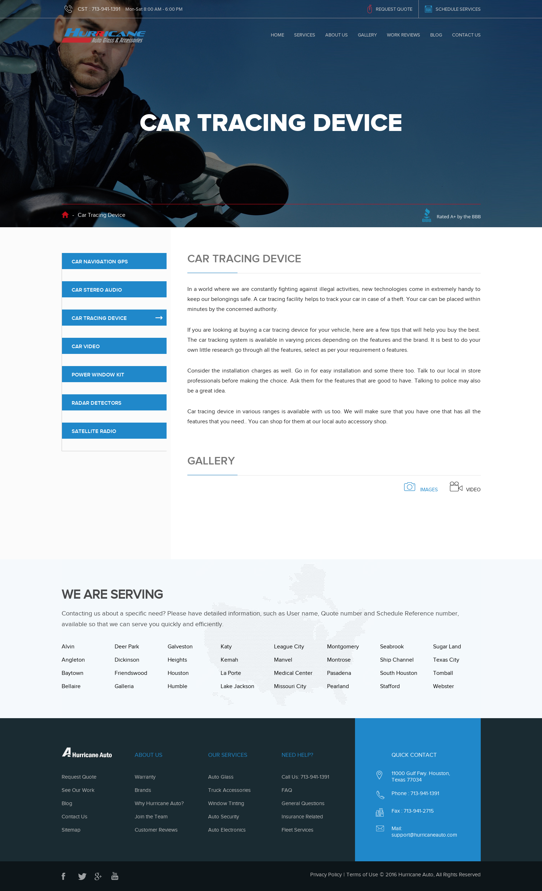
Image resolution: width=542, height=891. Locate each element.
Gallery (367, 35)
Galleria (124, 686)
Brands (143, 790)
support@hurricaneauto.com (424, 835)
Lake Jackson (237, 686)
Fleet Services (297, 830)
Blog (436, 35)
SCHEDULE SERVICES (458, 9)
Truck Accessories (229, 790)
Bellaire (71, 686)
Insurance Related (302, 816)
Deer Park (127, 646)
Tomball (443, 673)
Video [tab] (465, 487)
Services (304, 35)
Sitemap (71, 830)
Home (277, 35)
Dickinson (127, 660)
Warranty (145, 777)
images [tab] (421, 487)
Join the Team (151, 816)
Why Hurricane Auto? (159, 803)
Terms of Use (362, 874)
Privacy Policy (326, 874)
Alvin (68, 646)
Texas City (446, 660)
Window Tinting (226, 803)
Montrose (339, 660)
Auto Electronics (227, 830)
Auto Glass (221, 777)
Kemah (229, 660)
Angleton (73, 660)
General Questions (303, 803)
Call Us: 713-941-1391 (305, 777)
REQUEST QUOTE (394, 9)
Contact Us (466, 35)
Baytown (72, 673)
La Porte (231, 673)
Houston (178, 673)
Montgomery (343, 646)
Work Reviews (403, 35)
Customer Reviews (156, 830)
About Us (336, 35)
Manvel (283, 660)
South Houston (398, 673)
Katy (226, 646)
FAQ (287, 790)
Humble (177, 686)
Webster (443, 686)
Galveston (180, 646)
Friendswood (131, 673)
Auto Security (223, 816)
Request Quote (79, 777)
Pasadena (339, 673)
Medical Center (293, 673)
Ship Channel (397, 660)
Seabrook (392, 646)
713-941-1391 (106, 9)
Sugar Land (447, 646)
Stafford (390, 686)
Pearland (338, 686)
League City (289, 646)
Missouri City (290, 686)
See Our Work (78, 790)
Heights (177, 660)
